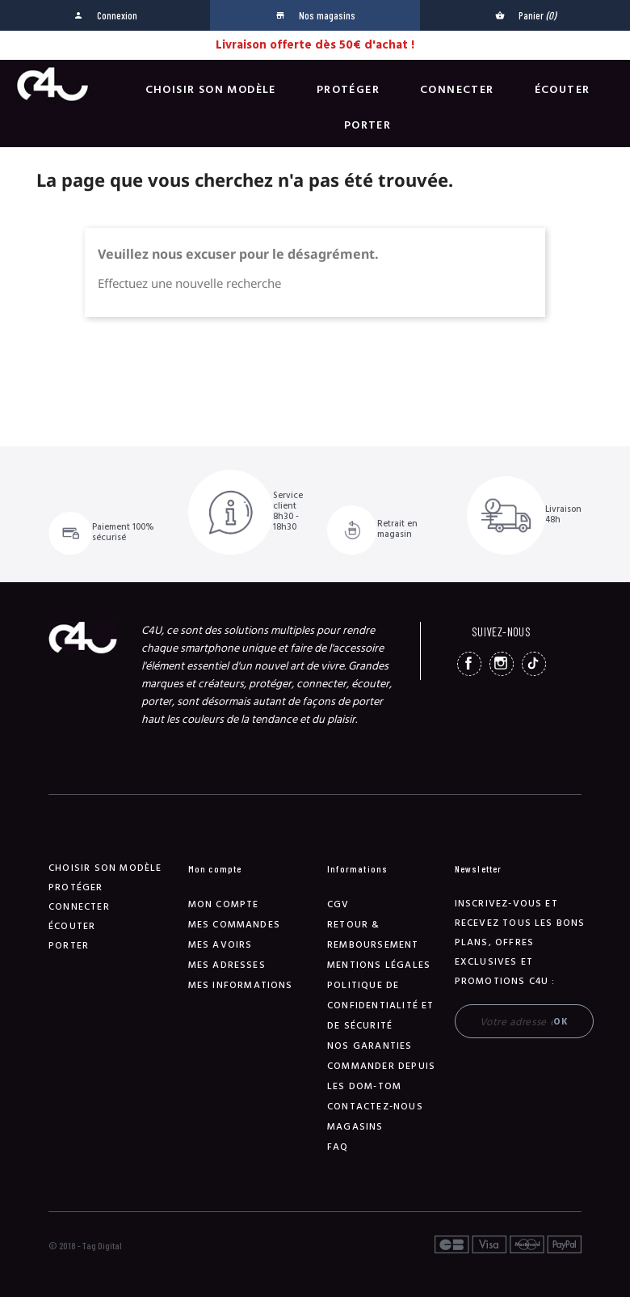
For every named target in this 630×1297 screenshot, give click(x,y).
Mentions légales (378, 965)
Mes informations (240, 985)
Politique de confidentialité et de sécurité (381, 1005)
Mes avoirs (220, 945)
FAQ (338, 1147)
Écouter (562, 90)
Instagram (501, 664)
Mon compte (223, 904)
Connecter (457, 90)
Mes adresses (227, 965)
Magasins (355, 1127)
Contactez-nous (375, 1106)
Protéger (348, 90)
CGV (338, 904)
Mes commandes (234, 925)
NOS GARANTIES (370, 1046)
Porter (367, 125)
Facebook (469, 664)
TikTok (534, 664)
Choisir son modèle (210, 90)
